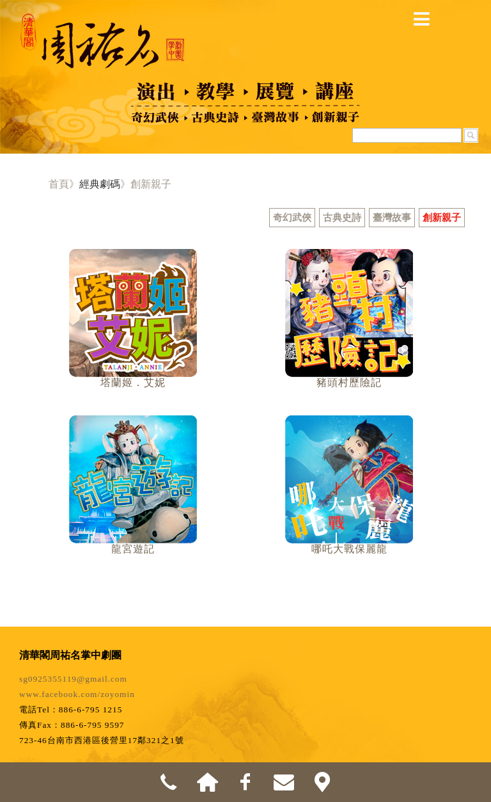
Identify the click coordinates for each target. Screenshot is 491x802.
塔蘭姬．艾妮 (133, 382)
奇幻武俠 (292, 218)
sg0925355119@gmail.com (73, 679)
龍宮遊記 (133, 548)
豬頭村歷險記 (349, 382)
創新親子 (442, 218)
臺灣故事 (392, 218)
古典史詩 (342, 218)
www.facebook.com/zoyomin (77, 694)
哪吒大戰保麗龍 (349, 548)
